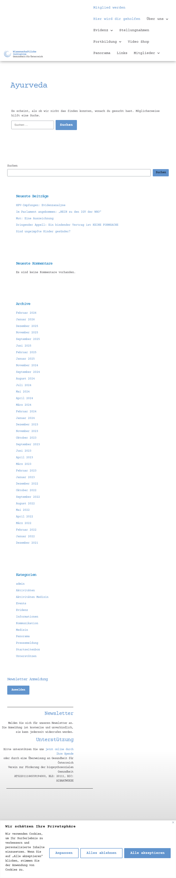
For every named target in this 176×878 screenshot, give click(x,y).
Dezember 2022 (27, 484)
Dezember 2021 (27, 543)
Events (21, 603)
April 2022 (24, 516)
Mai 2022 (23, 510)
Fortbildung (107, 41)
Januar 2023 (25, 477)
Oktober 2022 (26, 490)
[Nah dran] (173, 822)
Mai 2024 (23, 392)
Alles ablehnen (101, 853)
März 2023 (23, 464)
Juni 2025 (23, 346)
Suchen (12, 166)
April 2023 (24, 457)
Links (122, 53)
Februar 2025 (26, 352)
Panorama (101, 53)
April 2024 (24, 398)
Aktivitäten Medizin (32, 597)
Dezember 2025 (27, 326)
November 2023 (27, 431)
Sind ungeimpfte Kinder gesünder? (43, 231)
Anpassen (63, 853)
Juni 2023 (23, 451)
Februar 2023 (26, 471)
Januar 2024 (25, 418)
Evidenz (103, 30)
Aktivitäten (25, 590)
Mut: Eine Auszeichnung (34, 218)
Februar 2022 (26, 530)
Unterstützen (26, 656)
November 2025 (27, 332)
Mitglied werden (109, 8)
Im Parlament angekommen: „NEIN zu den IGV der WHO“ (58, 212)
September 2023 (28, 444)
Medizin (22, 630)
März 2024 (23, 405)
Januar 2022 (25, 536)
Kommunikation (27, 623)
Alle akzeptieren (147, 853)
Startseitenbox (28, 649)
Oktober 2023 (26, 438)
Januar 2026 (25, 319)
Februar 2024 (26, 411)
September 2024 (28, 372)
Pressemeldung (27, 643)
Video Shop (138, 42)
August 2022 (25, 503)
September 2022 (28, 497)
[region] (88, 849)
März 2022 (23, 523)
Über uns (157, 19)
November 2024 (27, 365)
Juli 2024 (23, 385)
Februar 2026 (26, 313)
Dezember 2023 (27, 424)
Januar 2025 (25, 359)
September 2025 (28, 339)
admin (20, 584)
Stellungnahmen (134, 30)
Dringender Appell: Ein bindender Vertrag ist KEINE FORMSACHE (67, 225)
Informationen (27, 617)
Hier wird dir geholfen (116, 19)
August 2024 (25, 378)
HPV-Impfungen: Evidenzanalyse (40, 205)
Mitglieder (147, 53)
